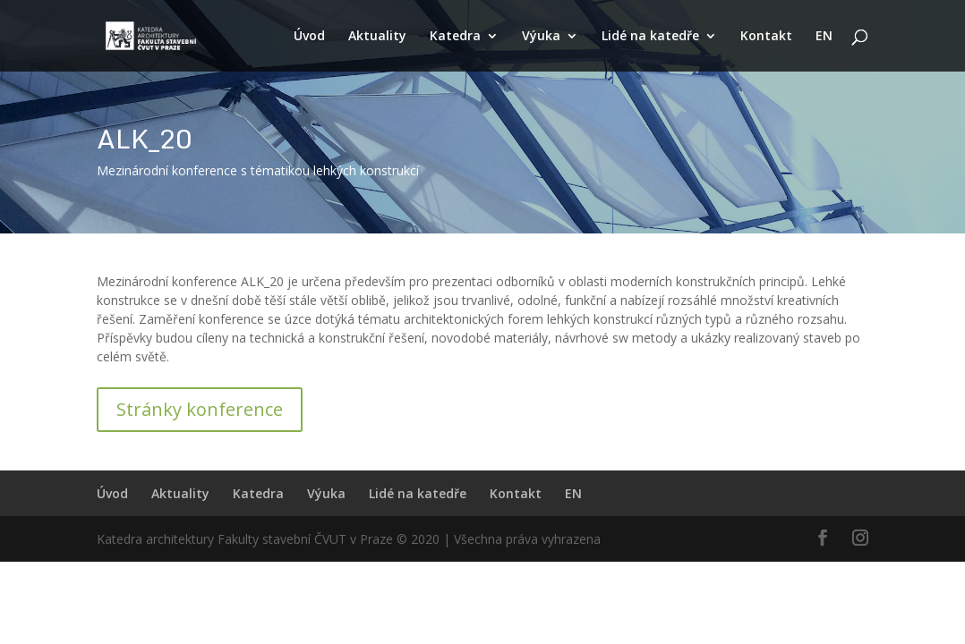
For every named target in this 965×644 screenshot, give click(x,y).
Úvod (309, 37)
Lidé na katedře (650, 37)
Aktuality (377, 37)
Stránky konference (199, 409)
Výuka (541, 37)
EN (824, 37)
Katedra (455, 37)
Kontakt (766, 37)
